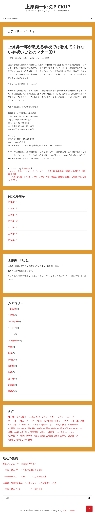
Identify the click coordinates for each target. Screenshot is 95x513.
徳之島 (24, 432)
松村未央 (70, 432)
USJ (14, 417)
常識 (62, 171)
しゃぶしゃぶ (32, 417)
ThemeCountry (69, 510)
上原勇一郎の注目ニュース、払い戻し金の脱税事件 (26, 476)
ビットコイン (56, 421)
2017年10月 (13, 221)
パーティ (35, 171)
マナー (42, 171)
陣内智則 (29, 439)
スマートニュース (66, 417)
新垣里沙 (52, 432)
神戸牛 (30, 436)
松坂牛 (61, 432)
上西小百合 (31, 428)
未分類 (11, 365)
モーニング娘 (78, 421)
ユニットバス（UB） (18, 424)
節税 (37, 436)
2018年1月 (13, 214)
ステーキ (53, 417)
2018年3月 (13, 202)
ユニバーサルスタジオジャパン (42, 424)
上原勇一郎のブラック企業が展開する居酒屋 (23, 470)
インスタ (11, 171)
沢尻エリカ (14, 436)
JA (10, 417)
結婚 (72, 171)
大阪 (66, 428)
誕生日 (77, 171)
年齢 (48, 177)
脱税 (57, 436)
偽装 (54, 428)
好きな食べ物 (76, 428)
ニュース (24, 421)
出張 (60, 428)
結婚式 (61, 177)
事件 (40, 428)
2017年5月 (13, 227)
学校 (57, 171)
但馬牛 (47, 428)
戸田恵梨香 (34, 432)
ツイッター (26, 171)
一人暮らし (62, 424)
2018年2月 (13, 208)
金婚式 (11, 385)
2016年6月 (13, 240)
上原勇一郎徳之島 (16, 428)
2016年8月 (13, 233)
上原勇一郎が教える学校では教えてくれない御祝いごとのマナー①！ (46, 49)
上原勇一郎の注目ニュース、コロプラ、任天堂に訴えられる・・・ (32, 482)
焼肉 (23, 436)
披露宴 (67, 171)
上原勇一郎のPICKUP (47, 6)
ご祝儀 (18, 171)
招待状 (54, 177)
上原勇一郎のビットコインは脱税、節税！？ (23, 489)
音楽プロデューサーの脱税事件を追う (20, 463)
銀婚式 (13, 174)
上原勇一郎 (26, 168)
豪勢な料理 (76, 177)
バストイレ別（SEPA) (40, 421)
